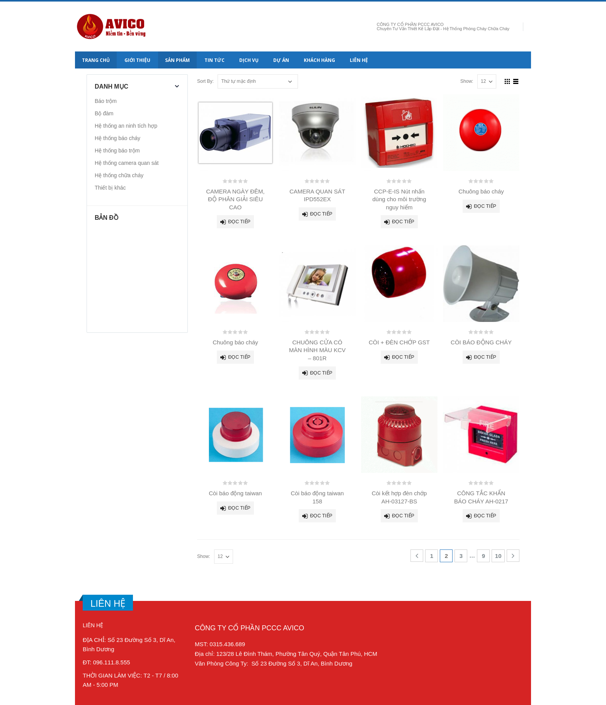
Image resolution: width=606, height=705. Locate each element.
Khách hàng (319, 60)
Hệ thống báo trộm (117, 150)
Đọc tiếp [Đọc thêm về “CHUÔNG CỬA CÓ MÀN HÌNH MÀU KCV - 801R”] (321, 373)
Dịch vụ (249, 60)
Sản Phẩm (177, 60)
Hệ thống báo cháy (117, 138)
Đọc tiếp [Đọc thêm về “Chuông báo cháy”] (485, 206)
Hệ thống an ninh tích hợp (126, 126)
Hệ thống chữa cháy (119, 175)
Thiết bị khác (110, 188)
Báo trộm (106, 101)
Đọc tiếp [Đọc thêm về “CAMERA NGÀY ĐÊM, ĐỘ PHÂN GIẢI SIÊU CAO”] (239, 221)
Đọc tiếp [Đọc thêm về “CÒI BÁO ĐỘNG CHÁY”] (485, 357)
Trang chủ (96, 60)
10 (498, 556)
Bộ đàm (104, 113)
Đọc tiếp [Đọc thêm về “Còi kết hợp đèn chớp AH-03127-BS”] (403, 515)
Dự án (281, 60)
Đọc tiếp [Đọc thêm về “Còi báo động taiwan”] (239, 508)
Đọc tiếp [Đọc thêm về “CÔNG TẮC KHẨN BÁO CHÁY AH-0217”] (485, 515)
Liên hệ (359, 60)
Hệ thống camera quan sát (126, 163)
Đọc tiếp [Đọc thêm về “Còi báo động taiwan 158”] (321, 515)
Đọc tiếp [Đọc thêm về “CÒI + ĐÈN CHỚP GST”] (403, 357)
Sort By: (205, 81)
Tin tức (214, 60)
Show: (466, 81)
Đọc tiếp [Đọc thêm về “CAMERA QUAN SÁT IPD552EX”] (321, 214)
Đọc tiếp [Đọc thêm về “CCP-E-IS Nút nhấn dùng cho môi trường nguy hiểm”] (403, 221)
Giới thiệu (137, 60)
